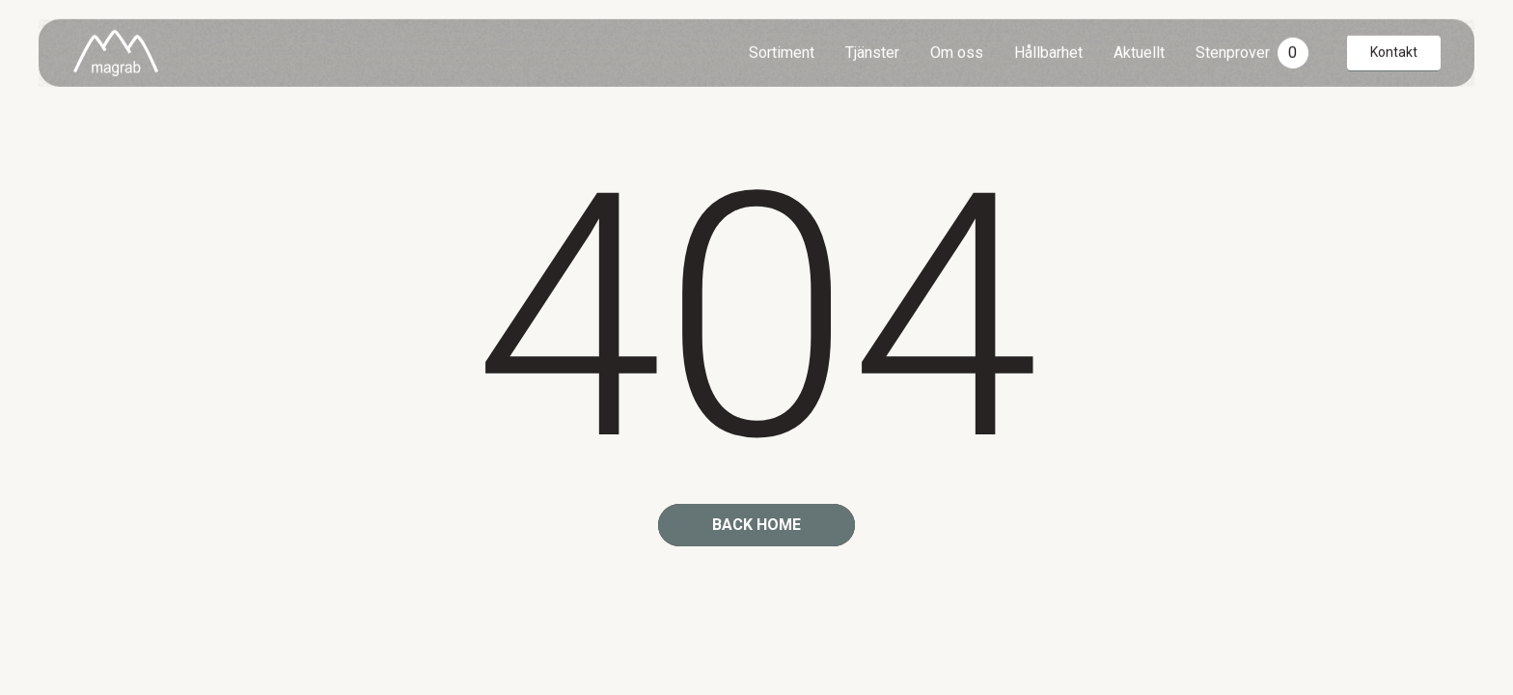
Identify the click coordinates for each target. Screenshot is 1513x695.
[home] (115, 52)
